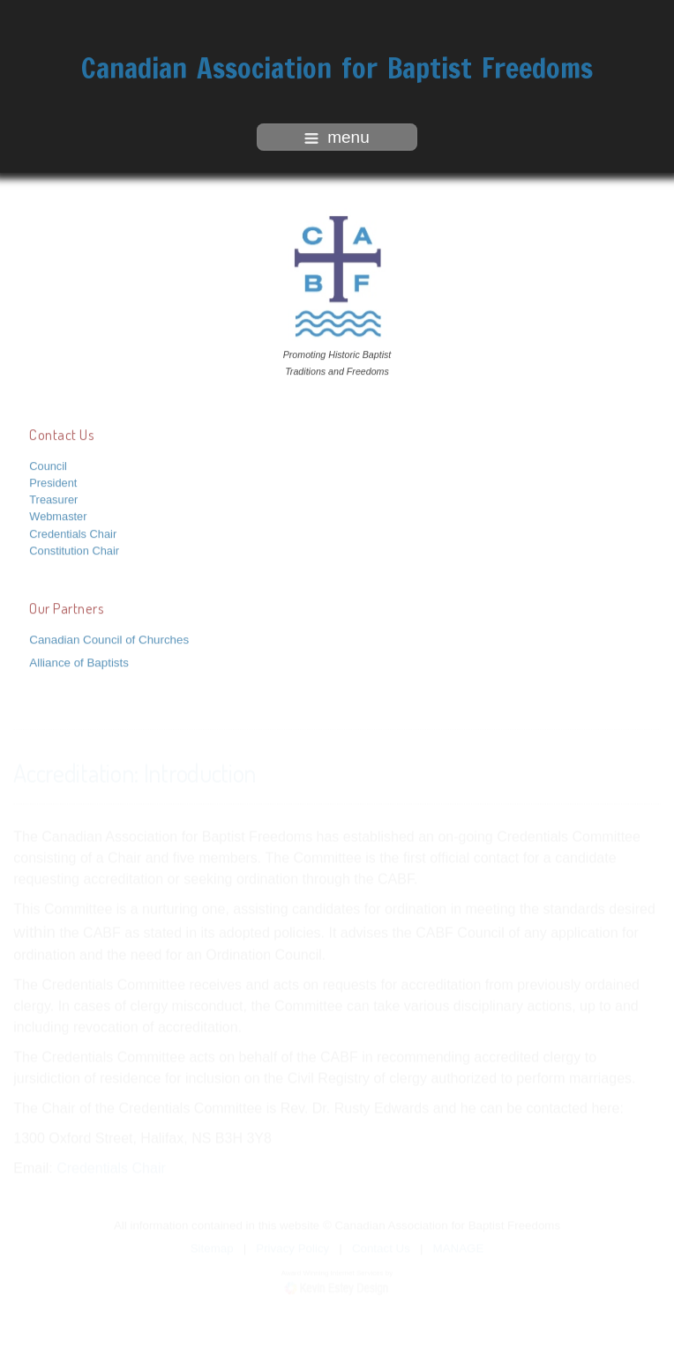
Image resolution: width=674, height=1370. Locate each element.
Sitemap (212, 1248)
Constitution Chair (74, 549)
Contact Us (381, 1248)
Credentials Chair (72, 533)
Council (48, 465)
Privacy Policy (292, 1248)
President (53, 481)
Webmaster (57, 515)
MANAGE (458, 1248)
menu (337, 137)
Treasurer (53, 498)
